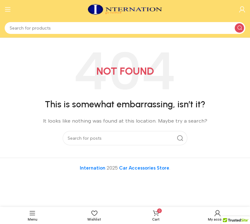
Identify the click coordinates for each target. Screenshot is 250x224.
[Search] (125, 28)
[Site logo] (125, 9)
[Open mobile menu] (8, 9)
